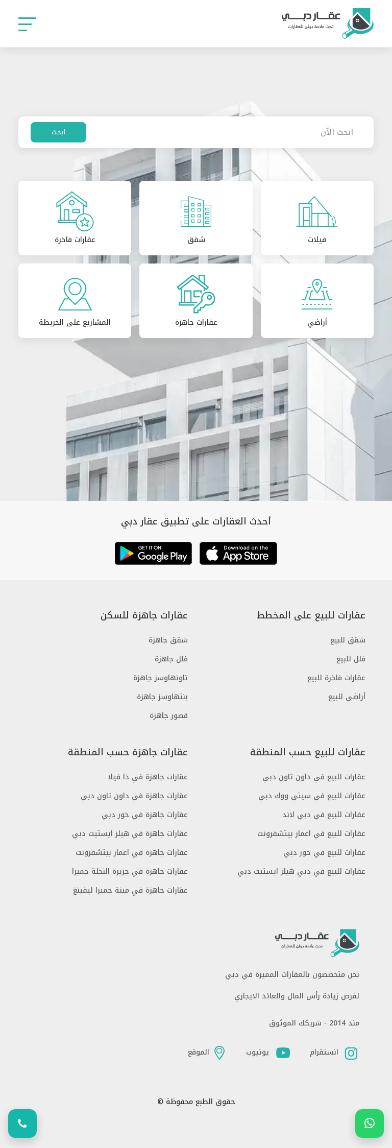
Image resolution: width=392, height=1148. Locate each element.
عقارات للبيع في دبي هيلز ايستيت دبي (301, 871)
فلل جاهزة (171, 659)
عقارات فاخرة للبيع (336, 678)
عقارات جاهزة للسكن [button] (144, 616)
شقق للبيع (347, 640)
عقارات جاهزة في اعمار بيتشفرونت (132, 852)
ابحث (58, 132)
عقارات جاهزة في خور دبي (145, 815)
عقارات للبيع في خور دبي (324, 852)
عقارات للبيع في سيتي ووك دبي (311, 796)
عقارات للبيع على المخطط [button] (311, 616)
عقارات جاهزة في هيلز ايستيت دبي (130, 834)
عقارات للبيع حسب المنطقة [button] (307, 752)
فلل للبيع (350, 659)
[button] (27, 23)
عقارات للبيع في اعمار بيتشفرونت (311, 834)
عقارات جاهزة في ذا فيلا (148, 777)
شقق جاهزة (168, 640)
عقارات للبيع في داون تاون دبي (313, 777)
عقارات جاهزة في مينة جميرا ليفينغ (130, 890)
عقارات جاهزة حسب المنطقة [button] (128, 752)
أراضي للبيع (346, 697)
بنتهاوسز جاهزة (162, 697)
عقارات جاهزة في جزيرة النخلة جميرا (130, 871)
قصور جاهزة (169, 716)
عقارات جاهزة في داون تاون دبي (134, 796)
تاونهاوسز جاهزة (160, 678)
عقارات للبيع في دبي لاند (323, 815)
